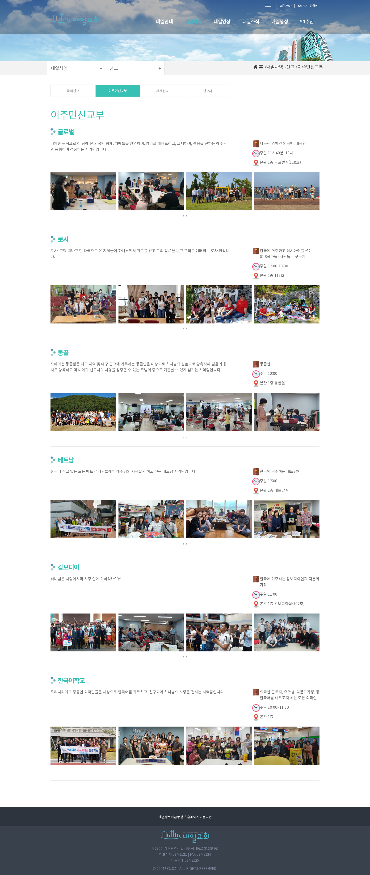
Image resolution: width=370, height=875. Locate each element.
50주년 (307, 21)
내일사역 (193, 21)
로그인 (268, 6)
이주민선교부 (310, 67)
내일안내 (164, 21)
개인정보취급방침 (171, 816)
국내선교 (73, 90)
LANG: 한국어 (308, 6)
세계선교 (162, 90)
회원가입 (285, 6)
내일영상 (222, 21)
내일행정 (279, 21)
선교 (290, 67)
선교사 (207, 90)
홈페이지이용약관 (199, 816)
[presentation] (183, 216)
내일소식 (250, 21)
